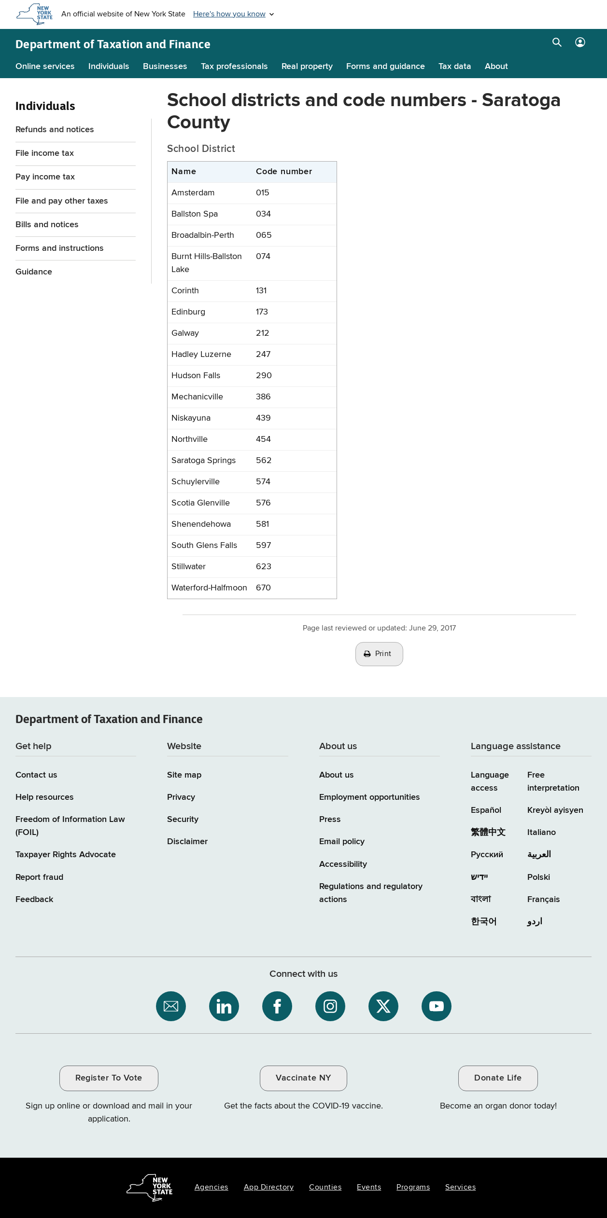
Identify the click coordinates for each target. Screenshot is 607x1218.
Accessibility (343, 864)
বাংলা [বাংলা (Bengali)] (481, 899)
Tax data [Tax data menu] (454, 66)
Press (330, 819)
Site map (184, 775)
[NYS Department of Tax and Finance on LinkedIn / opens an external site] (224, 1006)
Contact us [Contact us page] (36, 775)
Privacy (181, 797)
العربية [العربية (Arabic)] (539, 854)
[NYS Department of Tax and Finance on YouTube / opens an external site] (437, 1006)
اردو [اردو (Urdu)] (534, 921)
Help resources (44, 797)
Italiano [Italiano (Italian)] (541, 832)
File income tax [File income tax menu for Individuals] (44, 153)
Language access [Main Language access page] (490, 782)
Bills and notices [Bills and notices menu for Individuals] (47, 224)
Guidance (33, 272)
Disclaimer (187, 841)
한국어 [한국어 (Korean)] (484, 921)
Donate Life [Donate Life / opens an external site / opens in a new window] (498, 1078)
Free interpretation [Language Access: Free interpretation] (553, 782)
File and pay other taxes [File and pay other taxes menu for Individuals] (61, 201)
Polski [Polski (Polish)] (538, 877)
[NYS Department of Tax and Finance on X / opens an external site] (383, 1006)
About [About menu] (496, 66)
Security (182, 819)
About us (336, 775)
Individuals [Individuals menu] (108, 66)
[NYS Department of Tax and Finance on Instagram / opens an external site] (330, 1006)
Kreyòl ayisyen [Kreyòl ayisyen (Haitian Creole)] (555, 810)
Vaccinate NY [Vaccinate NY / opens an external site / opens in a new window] (303, 1078)
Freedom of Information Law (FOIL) (70, 826)
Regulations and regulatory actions (371, 893)
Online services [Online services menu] (45, 66)
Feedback (34, 899)
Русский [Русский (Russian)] (487, 854)
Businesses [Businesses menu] (165, 66)
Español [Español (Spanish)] (486, 810)
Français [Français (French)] (543, 899)
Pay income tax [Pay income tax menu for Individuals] (45, 177)
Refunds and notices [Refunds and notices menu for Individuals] (54, 129)
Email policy (342, 841)
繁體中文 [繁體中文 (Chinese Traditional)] (488, 832)
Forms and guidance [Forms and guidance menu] (385, 66)
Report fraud (39, 877)
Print (383, 654)
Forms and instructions (59, 248)
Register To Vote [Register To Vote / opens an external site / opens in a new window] (108, 1078)
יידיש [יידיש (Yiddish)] (479, 877)
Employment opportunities (369, 797)
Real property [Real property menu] (307, 66)
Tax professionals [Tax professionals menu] (234, 66)
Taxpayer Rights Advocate (65, 854)
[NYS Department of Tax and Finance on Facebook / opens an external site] (277, 1006)
